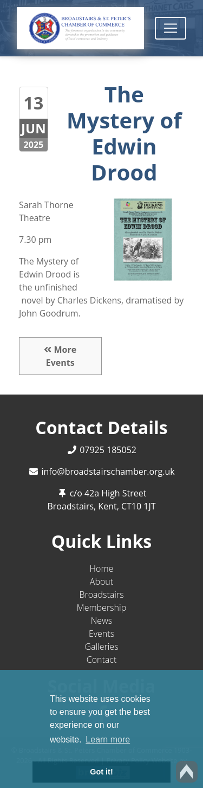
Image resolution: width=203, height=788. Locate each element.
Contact (102, 660)
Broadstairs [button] (101, 594)
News (101, 620)
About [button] (101, 581)
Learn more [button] (108, 739)
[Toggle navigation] (170, 28)
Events (101, 634)
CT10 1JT (138, 506)
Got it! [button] (101, 771)
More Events (60, 356)
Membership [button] (101, 607)
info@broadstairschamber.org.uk (107, 471)
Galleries (101, 647)
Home (102, 568)
